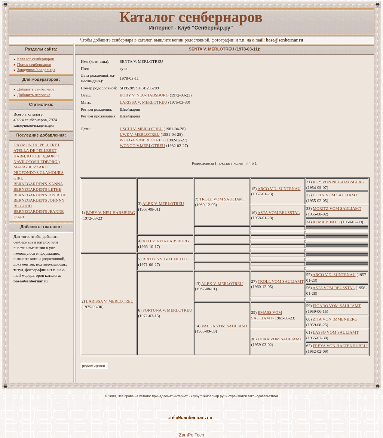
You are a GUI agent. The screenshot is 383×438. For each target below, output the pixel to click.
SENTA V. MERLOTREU (211, 49)
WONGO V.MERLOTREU (142, 145)
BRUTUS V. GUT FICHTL (165, 259)
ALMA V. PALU (326, 222)
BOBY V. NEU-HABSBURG (144, 95)
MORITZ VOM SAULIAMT (337, 208)
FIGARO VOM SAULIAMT (337, 305)
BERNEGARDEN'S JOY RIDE (39, 195)
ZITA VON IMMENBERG (335, 319)
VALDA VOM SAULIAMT (225, 326)
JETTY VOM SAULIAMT (335, 195)
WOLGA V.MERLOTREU (142, 140)
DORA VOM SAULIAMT (280, 339)
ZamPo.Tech (191, 435)
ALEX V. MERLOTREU (163, 203)
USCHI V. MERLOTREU (141, 128)
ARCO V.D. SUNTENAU (278, 188)
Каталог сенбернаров (35, 58)
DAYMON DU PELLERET (36, 145)
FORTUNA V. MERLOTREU (167, 310)
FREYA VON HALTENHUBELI (340, 345)
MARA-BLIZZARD (30, 167)
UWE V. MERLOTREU (140, 134)
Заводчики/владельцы (36, 69)
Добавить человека (33, 94)
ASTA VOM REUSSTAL (278, 212)
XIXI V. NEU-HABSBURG (166, 241)
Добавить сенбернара (36, 89)
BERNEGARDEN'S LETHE (37, 189)
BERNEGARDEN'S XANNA (38, 183)
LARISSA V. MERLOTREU (143, 102)
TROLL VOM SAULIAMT (222, 199)
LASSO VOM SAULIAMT (335, 332)
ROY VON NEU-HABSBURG (338, 182)
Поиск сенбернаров (34, 64)
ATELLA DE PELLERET (34, 150)
